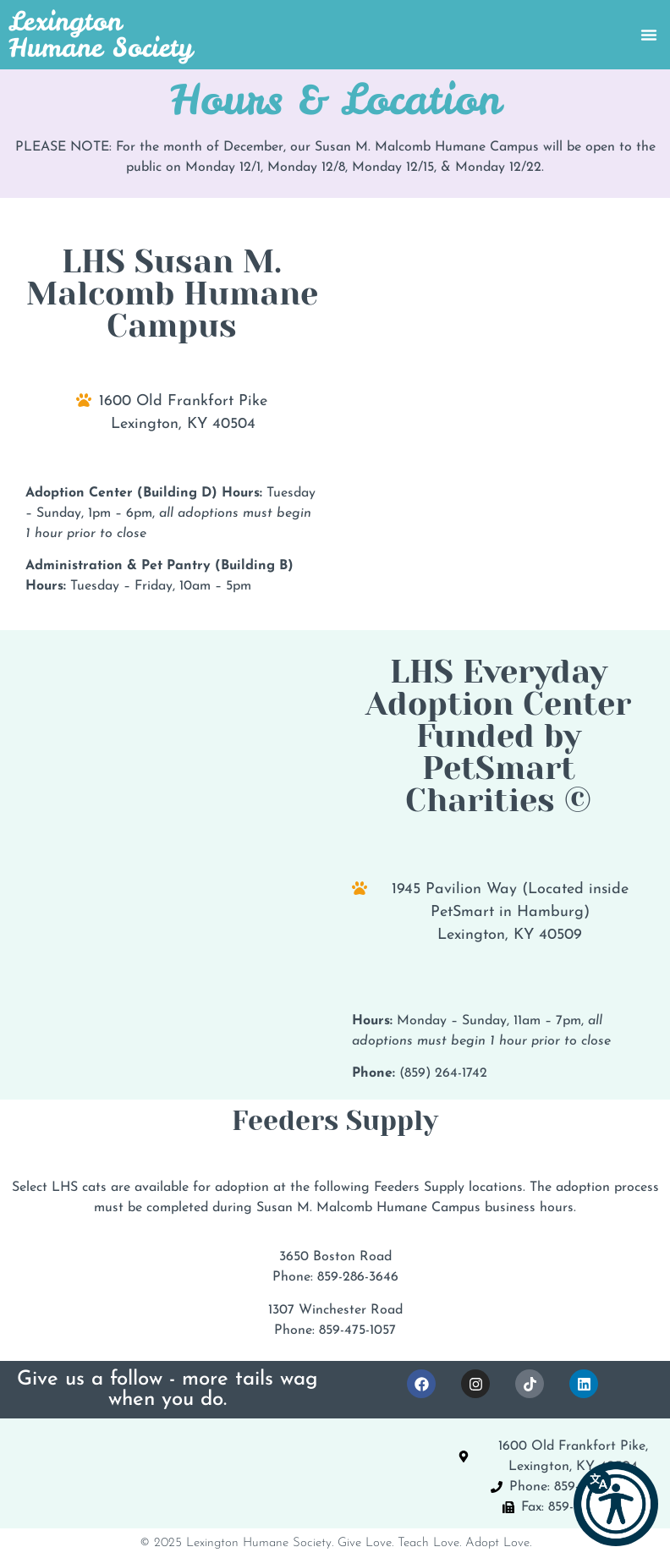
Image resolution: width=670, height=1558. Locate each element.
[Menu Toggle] (648, 34)
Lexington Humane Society (100, 34)
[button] (616, 1504)
